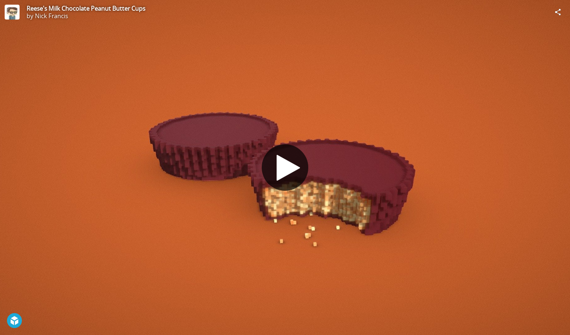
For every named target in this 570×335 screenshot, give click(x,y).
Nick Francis (51, 16)
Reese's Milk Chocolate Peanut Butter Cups (86, 8)
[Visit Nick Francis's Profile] (12, 12)
